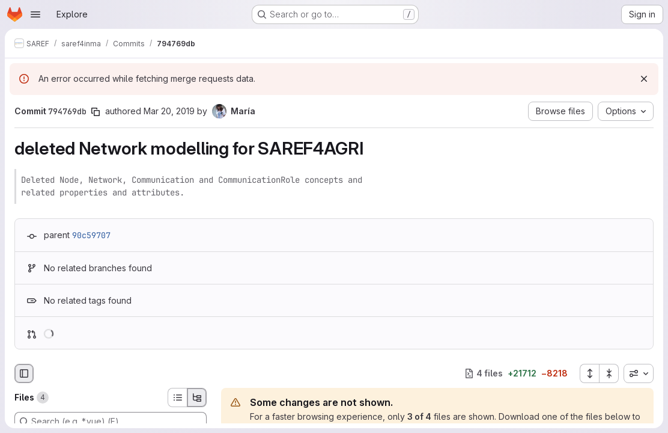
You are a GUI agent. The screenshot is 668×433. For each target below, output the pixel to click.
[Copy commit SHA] (95, 112)
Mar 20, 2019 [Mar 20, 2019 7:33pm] (169, 111)
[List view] (177, 397)
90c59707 (91, 235)
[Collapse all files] (609, 373)
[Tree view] (197, 397)
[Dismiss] (644, 79)
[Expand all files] (589, 373)
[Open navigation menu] (35, 14)
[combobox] (639, 373)
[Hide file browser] (24, 373)
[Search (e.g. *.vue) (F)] (110, 421)
